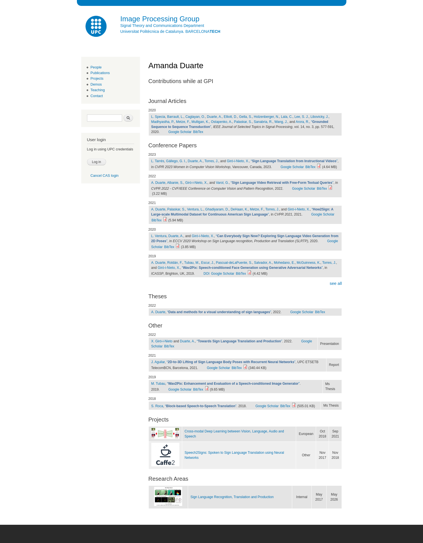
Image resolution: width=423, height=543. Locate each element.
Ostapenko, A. (221, 122)
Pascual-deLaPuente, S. (234, 263)
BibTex (198, 132)
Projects (96, 78)
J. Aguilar (158, 362)
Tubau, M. (191, 263)
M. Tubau (158, 384)
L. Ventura (159, 236)
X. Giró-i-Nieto (162, 341)
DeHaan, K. (239, 209)
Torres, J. (211, 161)
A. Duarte (158, 183)
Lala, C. (286, 117)
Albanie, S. (175, 183)
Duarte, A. (214, 117)
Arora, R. (302, 122)
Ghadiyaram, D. (217, 209)
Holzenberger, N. (266, 117)
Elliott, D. (230, 117)
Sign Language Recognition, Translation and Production (232, 497)
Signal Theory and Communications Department (162, 25)
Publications (100, 73)
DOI (206, 274)
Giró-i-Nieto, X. (238, 161)
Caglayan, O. (195, 117)
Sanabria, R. (263, 122)
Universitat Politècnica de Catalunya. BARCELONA (170, 31)
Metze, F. (183, 122)
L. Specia (158, 117)
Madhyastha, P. (162, 122)
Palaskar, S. (243, 122)
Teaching (97, 90)
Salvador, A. (263, 263)
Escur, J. (207, 263)
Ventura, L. (195, 209)
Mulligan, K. (200, 122)
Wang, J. (280, 122)
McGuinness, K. (309, 263)
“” (294, 161)
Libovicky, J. (319, 117)
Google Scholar (180, 132)
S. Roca (157, 406)
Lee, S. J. (301, 117)
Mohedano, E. (284, 263)
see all (336, 283)
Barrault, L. (175, 117)
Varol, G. (222, 183)
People (96, 67)
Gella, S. (245, 117)
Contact (96, 96)
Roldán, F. (174, 263)
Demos (96, 84)
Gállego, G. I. (176, 161)
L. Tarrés (157, 161)
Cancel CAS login (104, 175)
